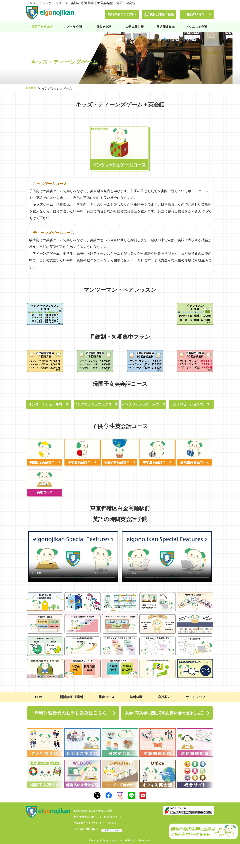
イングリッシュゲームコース (144, 404)
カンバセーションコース (191, 404)
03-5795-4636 (89, 829)
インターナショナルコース (48, 404)
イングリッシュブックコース (96, 404)
